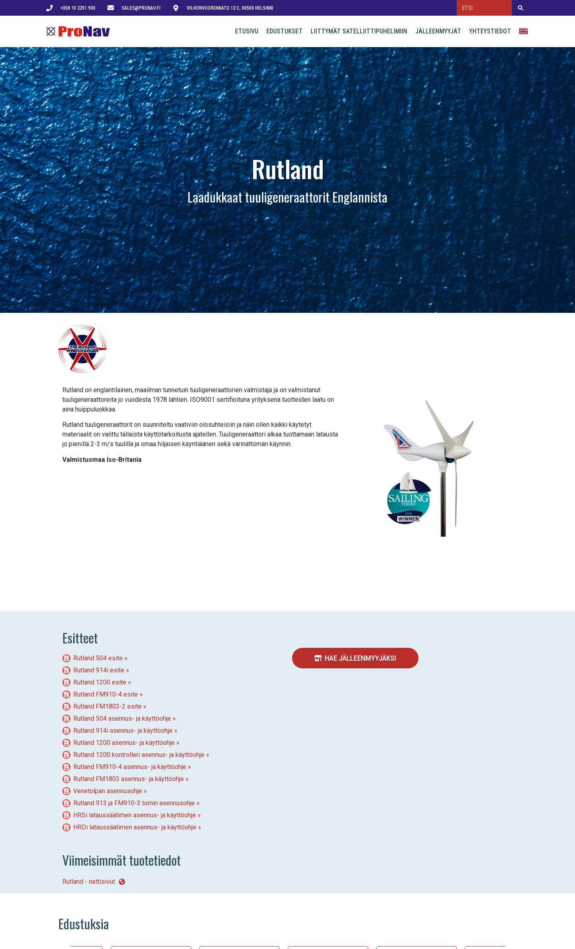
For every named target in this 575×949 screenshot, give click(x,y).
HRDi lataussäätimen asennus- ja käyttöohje (134, 827)
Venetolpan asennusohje (107, 791)
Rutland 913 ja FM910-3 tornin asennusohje (134, 803)
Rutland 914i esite (98, 670)
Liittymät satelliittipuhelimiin (359, 31)
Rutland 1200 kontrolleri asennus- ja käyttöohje (138, 755)
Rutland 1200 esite (99, 682)
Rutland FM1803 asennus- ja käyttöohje (128, 779)
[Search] (520, 8)
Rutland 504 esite (98, 658)
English (524, 31)
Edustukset (284, 31)
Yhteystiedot (490, 31)
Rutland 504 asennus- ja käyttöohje (122, 718)
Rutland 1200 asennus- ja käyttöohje (124, 742)
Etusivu (246, 31)
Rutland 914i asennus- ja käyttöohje (123, 730)
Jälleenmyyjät (438, 31)
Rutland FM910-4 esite (105, 694)
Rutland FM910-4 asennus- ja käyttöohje (129, 767)
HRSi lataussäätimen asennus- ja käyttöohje (134, 815)
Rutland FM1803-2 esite (107, 706)
